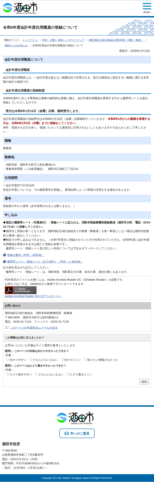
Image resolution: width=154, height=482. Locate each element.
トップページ (30, 40)
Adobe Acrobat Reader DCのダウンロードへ (33, 292)
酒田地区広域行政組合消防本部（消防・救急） (116, 40)
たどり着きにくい (81, 374)
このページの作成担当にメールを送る (34, 327)
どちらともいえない (45, 359)
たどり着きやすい (21, 374)
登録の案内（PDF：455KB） (25, 255)
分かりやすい (18, 359)
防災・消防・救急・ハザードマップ (63, 40)
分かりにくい (72, 359)
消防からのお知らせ (16, 45)
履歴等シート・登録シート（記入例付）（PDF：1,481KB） (45, 261)
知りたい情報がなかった (102, 359)
